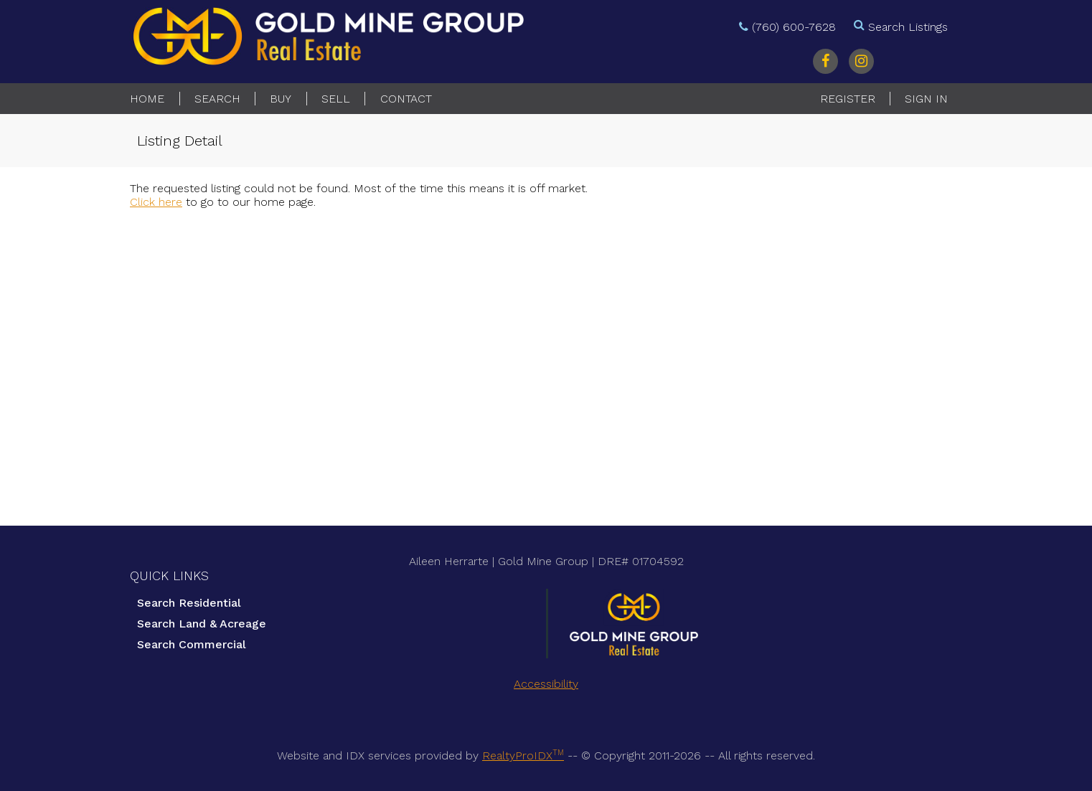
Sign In (926, 98)
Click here (156, 202)
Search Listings (908, 27)
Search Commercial (191, 644)
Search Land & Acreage (201, 623)
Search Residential (189, 603)
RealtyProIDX (523, 755)
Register (847, 98)
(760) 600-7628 (794, 27)
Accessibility (546, 684)
